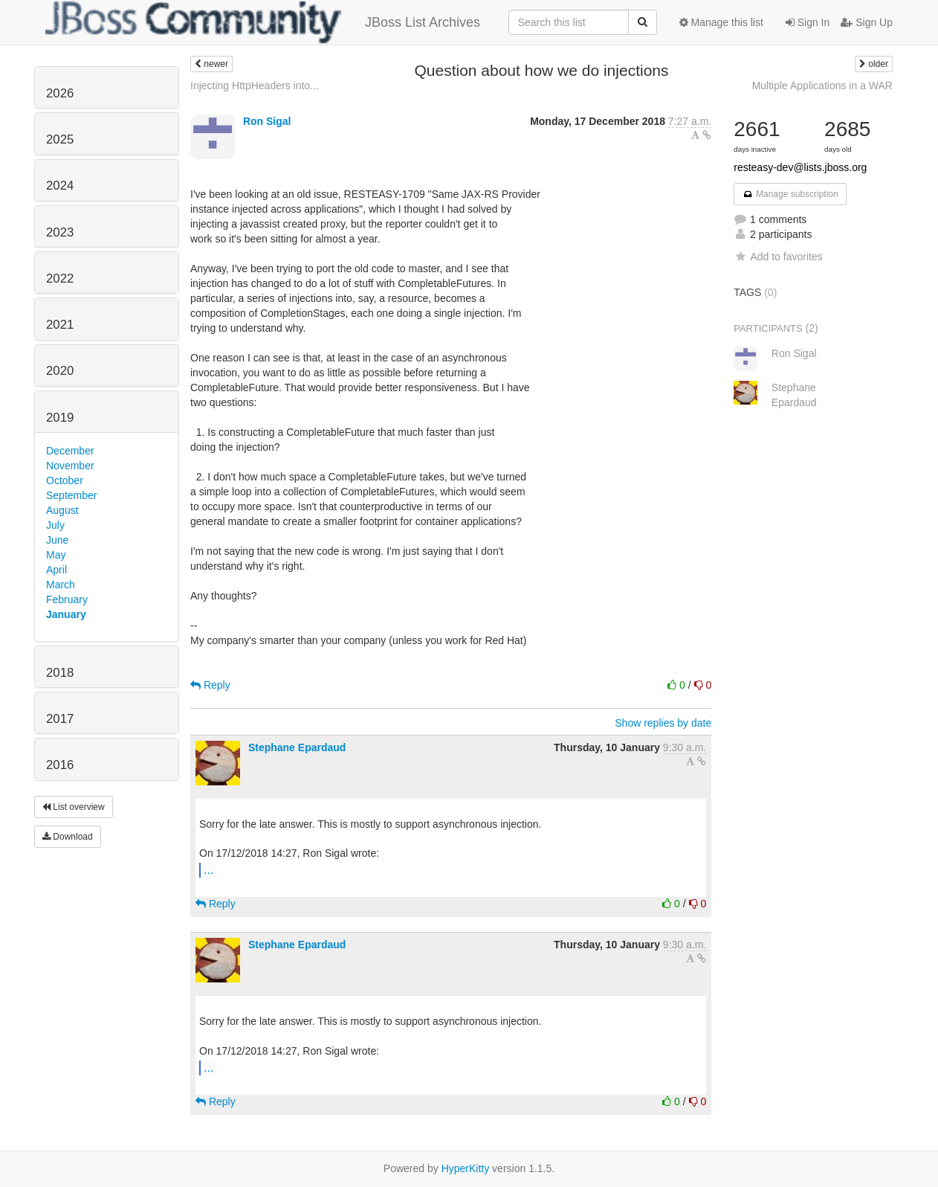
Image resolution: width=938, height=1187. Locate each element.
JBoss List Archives (262, 22)
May (55, 555)
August (62, 510)
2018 (60, 673)
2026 (60, 93)
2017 (60, 719)
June (57, 540)
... (208, 869)
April (56, 570)
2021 (60, 325)
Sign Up (867, 22)
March (60, 585)
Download (67, 836)
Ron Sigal (267, 121)
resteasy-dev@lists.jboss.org (800, 167)
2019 (60, 418)
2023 (60, 232)
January (66, 614)
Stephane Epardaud (297, 747)
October (64, 480)
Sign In (807, 22)
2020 (60, 371)
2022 (60, 278)
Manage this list (721, 22)
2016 (60, 765)
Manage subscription (790, 194)
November (70, 466)
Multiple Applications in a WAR (822, 85)
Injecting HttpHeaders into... (254, 85)
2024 (60, 185)
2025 (60, 139)
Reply (210, 685)
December (70, 451)
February (67, 599)
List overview (73, 807)
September (71, 495)
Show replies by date (663, 723)
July (55, 525)
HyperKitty (465, 1168)
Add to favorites (778, 257)
